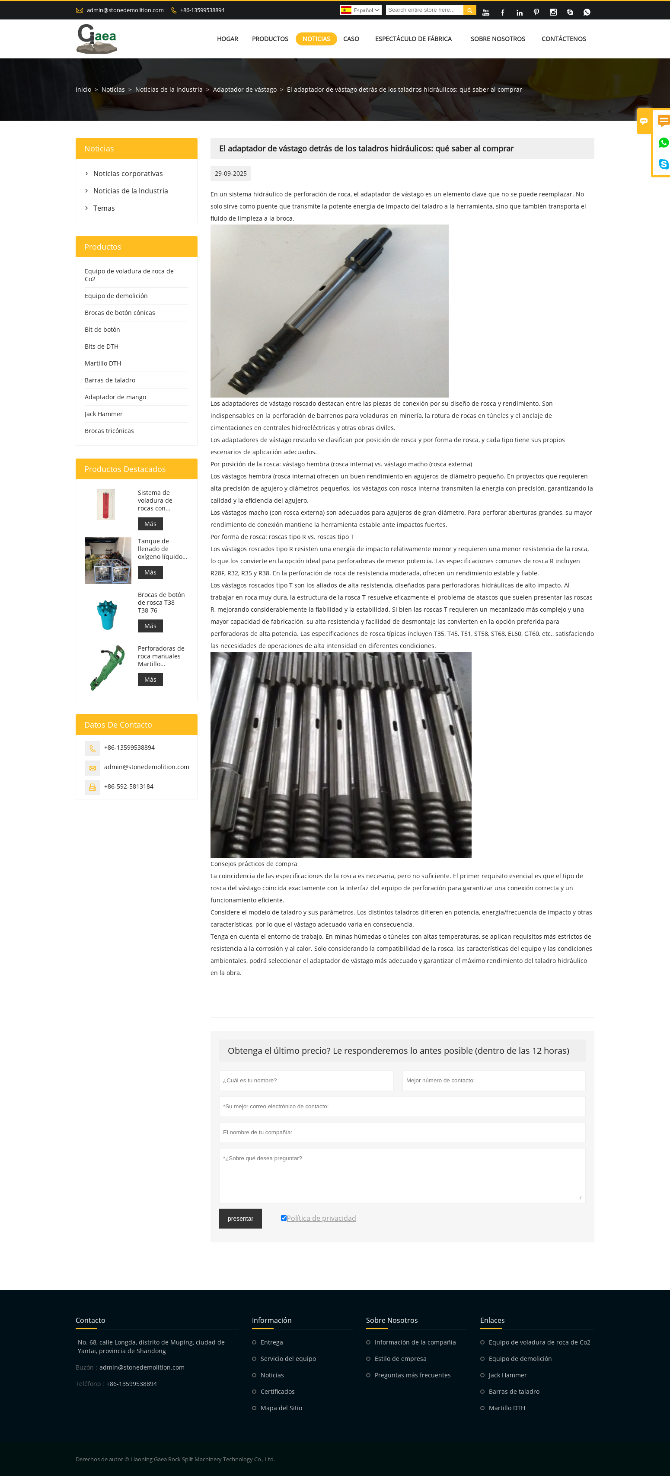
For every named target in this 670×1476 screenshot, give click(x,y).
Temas (104, 208)
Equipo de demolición (116, 296)
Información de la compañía (415, 1342)
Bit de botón (102, 329)
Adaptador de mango (115, 397)
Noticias (316, 39)
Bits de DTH (101, 346)
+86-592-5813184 (128, 786)
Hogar (227, 39)
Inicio (83, 89)
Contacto (90, 1320)
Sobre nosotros (498, 39)
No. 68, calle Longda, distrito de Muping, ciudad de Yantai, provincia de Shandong (151, 1346)
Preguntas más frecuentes (413, 1375)
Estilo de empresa (401, 1358)
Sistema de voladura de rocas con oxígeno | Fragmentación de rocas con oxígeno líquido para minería (160, 500)
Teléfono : (90, 1384)
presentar (240, 1218)
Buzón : (86, 1367)
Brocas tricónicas (109, 431)
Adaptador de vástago (245, 89)
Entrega (272, 1342)
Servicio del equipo (288, 1358)
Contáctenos (564, 39)
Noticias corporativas (128, 173)
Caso (351, 39)
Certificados (278, 1391)
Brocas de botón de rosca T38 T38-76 (161, 602)
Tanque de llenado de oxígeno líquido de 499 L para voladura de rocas (160, 549)
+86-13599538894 (202, 10)
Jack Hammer (104, 414)
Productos (270, 39)
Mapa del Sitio (281, 1408)
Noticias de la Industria (169, 89)
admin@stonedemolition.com (125, 10)
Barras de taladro (110, 380)
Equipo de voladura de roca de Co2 (129, 275)
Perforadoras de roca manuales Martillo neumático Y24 (161, 656)
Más (150, 524)
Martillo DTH (103, 363)
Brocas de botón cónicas (120, 312)
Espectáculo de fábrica (413, 39)
